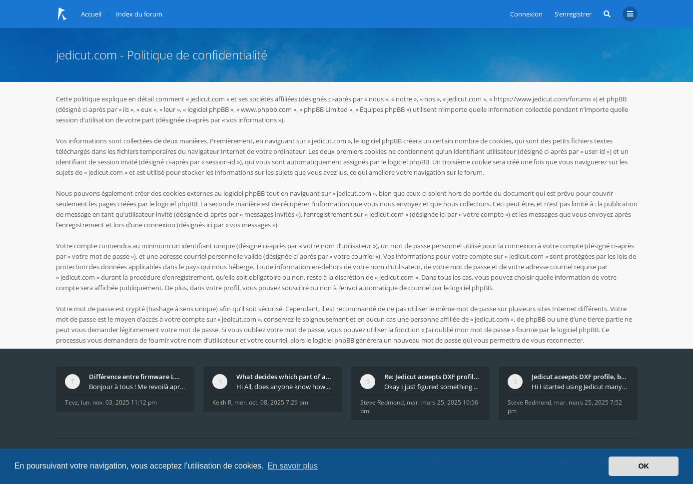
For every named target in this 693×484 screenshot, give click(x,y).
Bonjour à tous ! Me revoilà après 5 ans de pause (137, 386)
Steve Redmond (382, 402)
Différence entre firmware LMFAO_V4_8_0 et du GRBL (137, 376)
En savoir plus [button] (292, 466)
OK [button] (643, 466)
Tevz (71, 402)
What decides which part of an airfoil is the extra (284, 376)
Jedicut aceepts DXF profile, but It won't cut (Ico (580, 376)
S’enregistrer (573, 13)
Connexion (526, 13)
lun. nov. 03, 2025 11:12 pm (119, 402)
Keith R (221, 402)
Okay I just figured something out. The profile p (432, 386)
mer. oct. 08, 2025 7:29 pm (271, 402)
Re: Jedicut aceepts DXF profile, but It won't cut (432, 376)
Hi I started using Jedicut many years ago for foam (580, 386)
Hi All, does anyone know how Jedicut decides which (284, 386)
